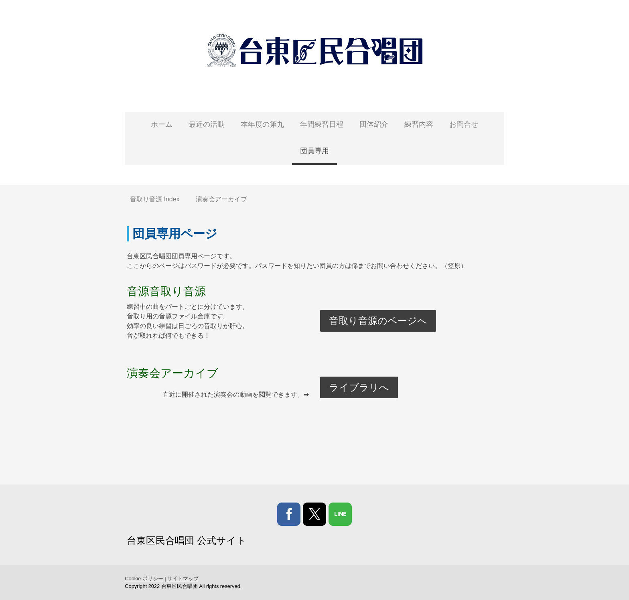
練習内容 (418, 124)
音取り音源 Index (155, 199)
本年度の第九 (262, 124)
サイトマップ (180, 579)
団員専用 (314, 151)
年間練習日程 (321, 124)
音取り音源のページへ (378, 320)
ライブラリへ (359, 387)
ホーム (161, 124)
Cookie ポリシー (141, 579)
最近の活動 (207, 124)
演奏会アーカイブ (221, 199)
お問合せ (463, 124)
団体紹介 (373, 124)
